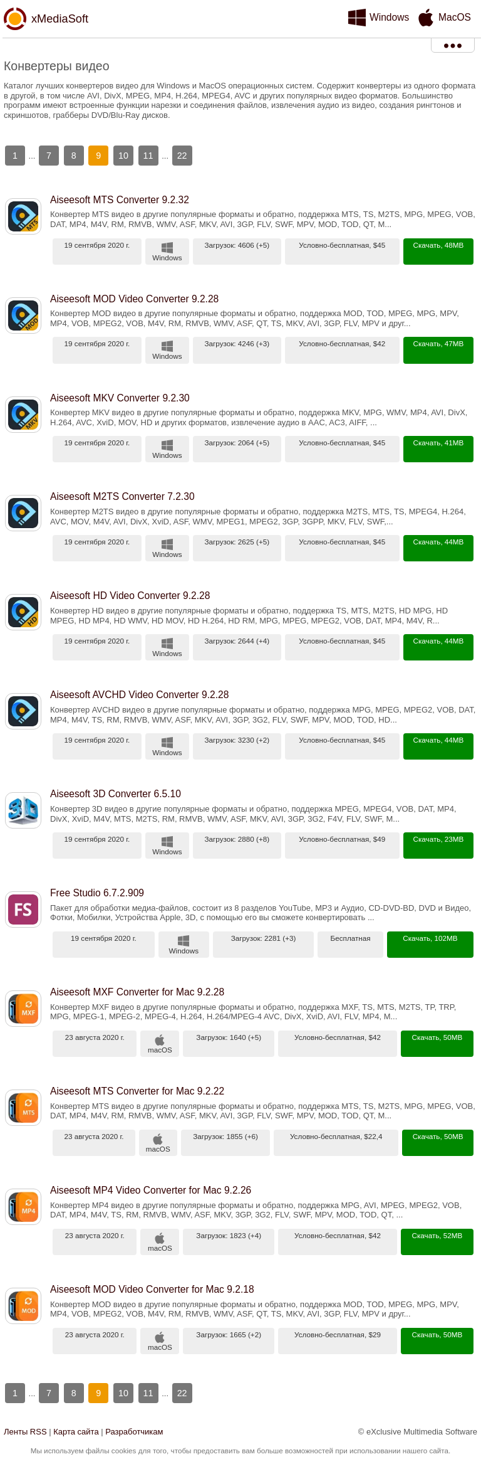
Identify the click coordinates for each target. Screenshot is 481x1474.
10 (123, 156)
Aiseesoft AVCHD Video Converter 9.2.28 (139, 694)
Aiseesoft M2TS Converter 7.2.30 (122, 496)
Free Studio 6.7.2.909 (97, 893)
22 (182, 156)
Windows (389, 17)
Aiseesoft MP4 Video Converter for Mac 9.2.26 (150, 1190)
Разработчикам (134, 1431)
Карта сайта (75, 1431)
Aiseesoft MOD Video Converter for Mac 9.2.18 (152, 1289)
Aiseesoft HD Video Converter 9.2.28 (130, 595)
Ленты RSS (25, 1431)
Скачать (427, 245)
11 (148, 156)
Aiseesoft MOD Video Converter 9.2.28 (134, 299)
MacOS (454, 17)
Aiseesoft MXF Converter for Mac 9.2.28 (137, 992)
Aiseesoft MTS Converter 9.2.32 (119, 199)
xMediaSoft (59, 19)
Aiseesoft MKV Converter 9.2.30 (120, 398)
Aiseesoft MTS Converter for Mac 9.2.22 (137, 1091)
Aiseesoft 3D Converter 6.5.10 (115, 793)
